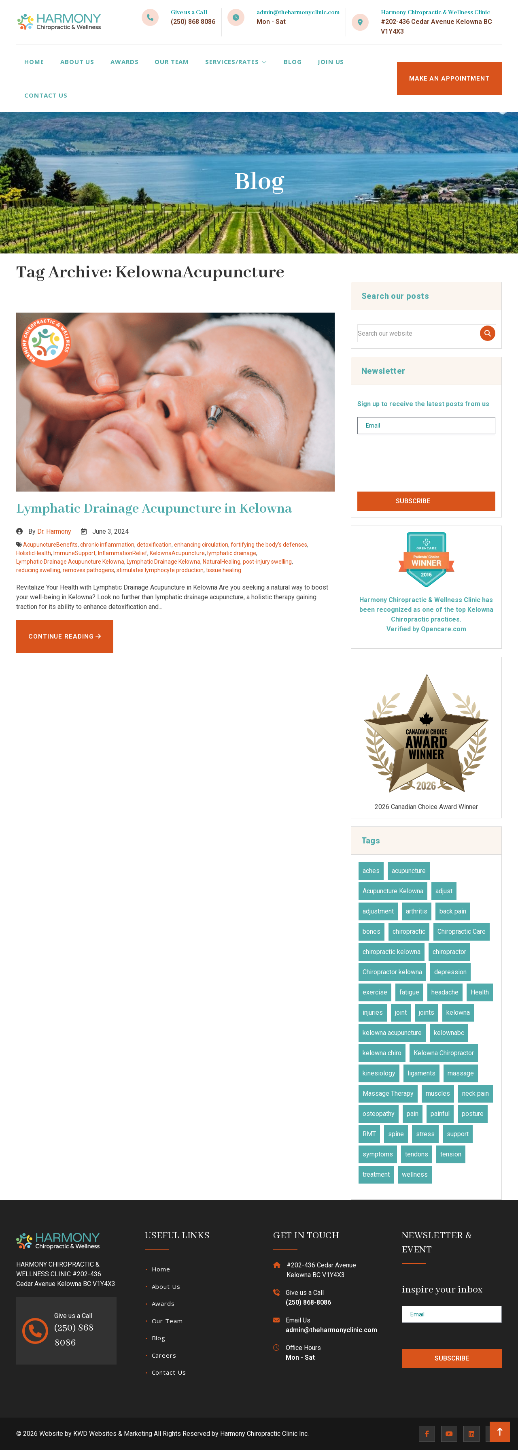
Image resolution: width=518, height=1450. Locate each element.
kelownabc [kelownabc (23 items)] (449, 1033)
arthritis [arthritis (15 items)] (416, 911)
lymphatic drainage (231, 553)
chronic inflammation (107, 544)
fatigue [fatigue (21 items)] (409, 992)
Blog (293, 61)
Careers (164, 1355)
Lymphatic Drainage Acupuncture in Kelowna (154, 508)
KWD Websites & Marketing (112, 1433)
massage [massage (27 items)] (461, 1073)
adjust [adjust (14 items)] (443, 891)
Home (34, 61)
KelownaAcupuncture (177, 553)
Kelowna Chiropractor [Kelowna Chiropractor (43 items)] (444, 1053)
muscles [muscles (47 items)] (438, 1093)
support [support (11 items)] (458, 1134)
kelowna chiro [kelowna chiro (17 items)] (382, 1053)
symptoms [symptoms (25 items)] (378, 1154)
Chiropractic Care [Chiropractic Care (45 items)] (461, 931)
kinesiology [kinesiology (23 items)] (379, 1073)
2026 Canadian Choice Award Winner (426, 737)
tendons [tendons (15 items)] (416, 1154)
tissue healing (223, 570)
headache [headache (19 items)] (445, 992)
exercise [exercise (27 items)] (375, 992)
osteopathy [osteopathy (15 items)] (379, 1114)
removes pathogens (88, 570)
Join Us (331, 61)
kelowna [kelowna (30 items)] (458, 1012)
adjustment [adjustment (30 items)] (378, 911)
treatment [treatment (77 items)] (376, 1174)
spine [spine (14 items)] (396, 1134)
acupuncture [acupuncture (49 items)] (409, 871)
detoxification (154, 544)
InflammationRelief (122, 553)
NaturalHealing (221, 561)
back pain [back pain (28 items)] (452, 911)
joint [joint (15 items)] (401, 1012)
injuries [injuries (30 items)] (373, 1012)
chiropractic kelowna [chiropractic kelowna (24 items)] (391, 952)
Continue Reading (64, 636)
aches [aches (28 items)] (371, 871)
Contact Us (46, 95)
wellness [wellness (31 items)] (415, 1174)
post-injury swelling (267, 561)
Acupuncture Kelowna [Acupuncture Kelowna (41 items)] (393, 891)
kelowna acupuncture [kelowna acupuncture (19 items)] (392, 1033)
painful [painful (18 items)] (440, 1114)
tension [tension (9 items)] (450, 1154)
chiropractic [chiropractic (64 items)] (409, 931)
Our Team (172, 61)
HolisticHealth (33, 553)
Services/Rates (236, 61)
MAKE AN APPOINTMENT (449, 78)
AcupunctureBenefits (50, 544)
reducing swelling (38, 570)
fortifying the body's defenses (269, 544)
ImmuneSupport (74, 553)
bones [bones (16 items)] (371, 931)
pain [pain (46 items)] (412, 1114)
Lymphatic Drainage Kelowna (163, 561)
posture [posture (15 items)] (473, 1114)
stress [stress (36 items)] (425, 1134)
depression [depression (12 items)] (450, 972)
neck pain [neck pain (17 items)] (475, 1093)
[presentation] (418, 466)
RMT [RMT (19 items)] (369, 1134)
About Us (77, 61)
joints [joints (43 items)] (426, 1012)
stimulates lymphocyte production (160, 570)
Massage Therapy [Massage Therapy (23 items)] (388, 1093)
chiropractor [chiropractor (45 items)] (449, 952)
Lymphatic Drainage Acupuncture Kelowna (70, 561)
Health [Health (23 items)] (480, 992)
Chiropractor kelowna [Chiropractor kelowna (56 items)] (392, 972)
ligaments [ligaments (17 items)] (421, 1073)
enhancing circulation (201, 544)
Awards (124, 61)
